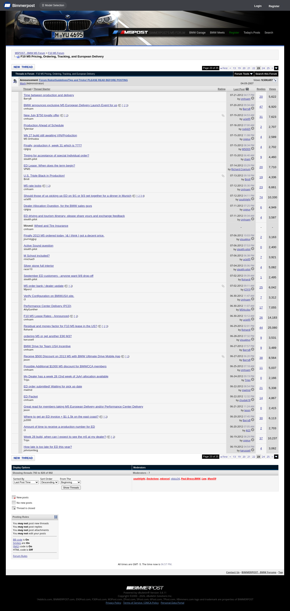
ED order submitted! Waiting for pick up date (53, 386)
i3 (25, 299)
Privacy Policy (113, 602)
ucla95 (246, 119)
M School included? (37, 255)
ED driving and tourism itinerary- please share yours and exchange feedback (74, 216)
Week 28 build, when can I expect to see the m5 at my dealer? (65, 436)
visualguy (245, 239)
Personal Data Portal (172, 602)
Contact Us (233, 572)
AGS (248, 430)
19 (239, 68)
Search (268, 32)
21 (248, 68)
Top (280, 572)
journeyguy (30, 239)
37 (261, 438)
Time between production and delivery (49, 95)
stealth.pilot (30, 159)
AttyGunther (31, 309)
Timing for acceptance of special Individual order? (56, 155)
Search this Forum (266, 73)
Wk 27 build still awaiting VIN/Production (50, 135)
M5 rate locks (32, 185)
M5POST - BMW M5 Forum (30, 53)
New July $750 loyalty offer (41, 115)
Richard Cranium (241, 169)
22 (253, 68)
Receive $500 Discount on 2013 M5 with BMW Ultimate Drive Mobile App (72, 356)
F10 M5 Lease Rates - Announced (46, 316)
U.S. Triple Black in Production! (44, 175)
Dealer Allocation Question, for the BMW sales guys (58, 205)
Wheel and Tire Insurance (51, 225)
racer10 (28, 269)
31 (261, 116)
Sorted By (18, 478)
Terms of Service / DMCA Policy (141, 602)
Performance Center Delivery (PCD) (47, 306)
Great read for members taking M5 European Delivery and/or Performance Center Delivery (83, 406)
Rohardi (245, 279)
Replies (261, 89)
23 (261, 187)
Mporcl (28, 289)
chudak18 (244, 400)
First (224, 68)
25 (268, 68)
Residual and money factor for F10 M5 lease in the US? (60, 326)
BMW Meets (217, 32)
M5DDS (246, 149)
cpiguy (246, 139)
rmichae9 (29, 259)
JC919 (247, 289)
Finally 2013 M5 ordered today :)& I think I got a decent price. (64, 235)
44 (261, 327)
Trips (26, 379)
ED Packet (31, 396)
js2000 (27, 420)
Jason (27, 359)
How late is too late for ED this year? (48, 446)
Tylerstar (29, 128)
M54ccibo (244, 309)
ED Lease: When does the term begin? (49, 165)
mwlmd (28, 389)
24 (263, 68)
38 (261, 357)
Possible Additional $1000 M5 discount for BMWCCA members (65, 366)
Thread (27, 89)
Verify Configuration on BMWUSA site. (49, 296)
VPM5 (27, 169)
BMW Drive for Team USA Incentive (47, 346)
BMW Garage (197, 32)
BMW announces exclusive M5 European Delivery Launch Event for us (70, 105)
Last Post (239, 89)
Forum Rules (20, 556)
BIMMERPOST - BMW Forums (259, 572)
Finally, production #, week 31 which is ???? (53, 145)
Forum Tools (242, 73)
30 (261, 418)
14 (261, 398)
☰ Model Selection (53, 5)
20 (244, 68)
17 (261, 307)
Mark (23, 83)
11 (261, 368)
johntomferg (31, 450)
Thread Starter (41, 89)
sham (247, 159)
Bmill (27, 179)
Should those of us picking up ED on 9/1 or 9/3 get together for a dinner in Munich (78, 195)
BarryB (28, 98)
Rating (221, 89)
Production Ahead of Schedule (44, 125)
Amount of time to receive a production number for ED (59, 426)
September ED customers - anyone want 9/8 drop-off (59, 275)
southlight (244, 199)
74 (261, 197)
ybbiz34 (175, 478)
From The (65, 478)
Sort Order (46, 478)
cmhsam (246, 98)
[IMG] (16, 546)
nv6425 (246, 129)
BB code (17, 539)
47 (261, 106)
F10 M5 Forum (56, 53)
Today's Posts (252, 32)
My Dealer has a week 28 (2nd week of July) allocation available (66, 376)
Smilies (17, 543)
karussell (29, 339)
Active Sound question (38, 245)
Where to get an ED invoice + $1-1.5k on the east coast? (61, 416)
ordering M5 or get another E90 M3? (48, 336)
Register (274, 6)
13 (234, 68)
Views (272, 89)
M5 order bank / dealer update (44, 286)
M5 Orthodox (31, 138)
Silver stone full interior (39, 265)
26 (261, 317)
